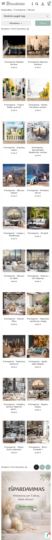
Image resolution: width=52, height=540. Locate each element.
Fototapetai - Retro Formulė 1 (38, 448)
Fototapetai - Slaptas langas (38, 405)
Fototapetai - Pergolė (38, 233)
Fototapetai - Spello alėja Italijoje (38, 362)
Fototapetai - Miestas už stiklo (14, 277)
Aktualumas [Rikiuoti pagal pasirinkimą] (16, 23)
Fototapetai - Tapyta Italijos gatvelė (14, 106)
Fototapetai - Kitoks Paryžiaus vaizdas (38, 106)
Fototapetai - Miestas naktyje (14, 191)
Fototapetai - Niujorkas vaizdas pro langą (38, 320)
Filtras (43, 23)
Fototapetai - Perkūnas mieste (38, 191)
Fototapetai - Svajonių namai (14, 148)
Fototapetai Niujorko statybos (38, 63)
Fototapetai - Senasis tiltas (14, 320)
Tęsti (47, 467)
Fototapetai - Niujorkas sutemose (14, 362)
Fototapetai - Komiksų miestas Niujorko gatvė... (14, 406)
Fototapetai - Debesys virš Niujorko (38, 277)
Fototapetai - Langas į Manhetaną (14, 234)
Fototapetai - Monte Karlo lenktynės (14, 448)
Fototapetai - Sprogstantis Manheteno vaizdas (38, 150)
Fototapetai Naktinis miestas (14, 63)
